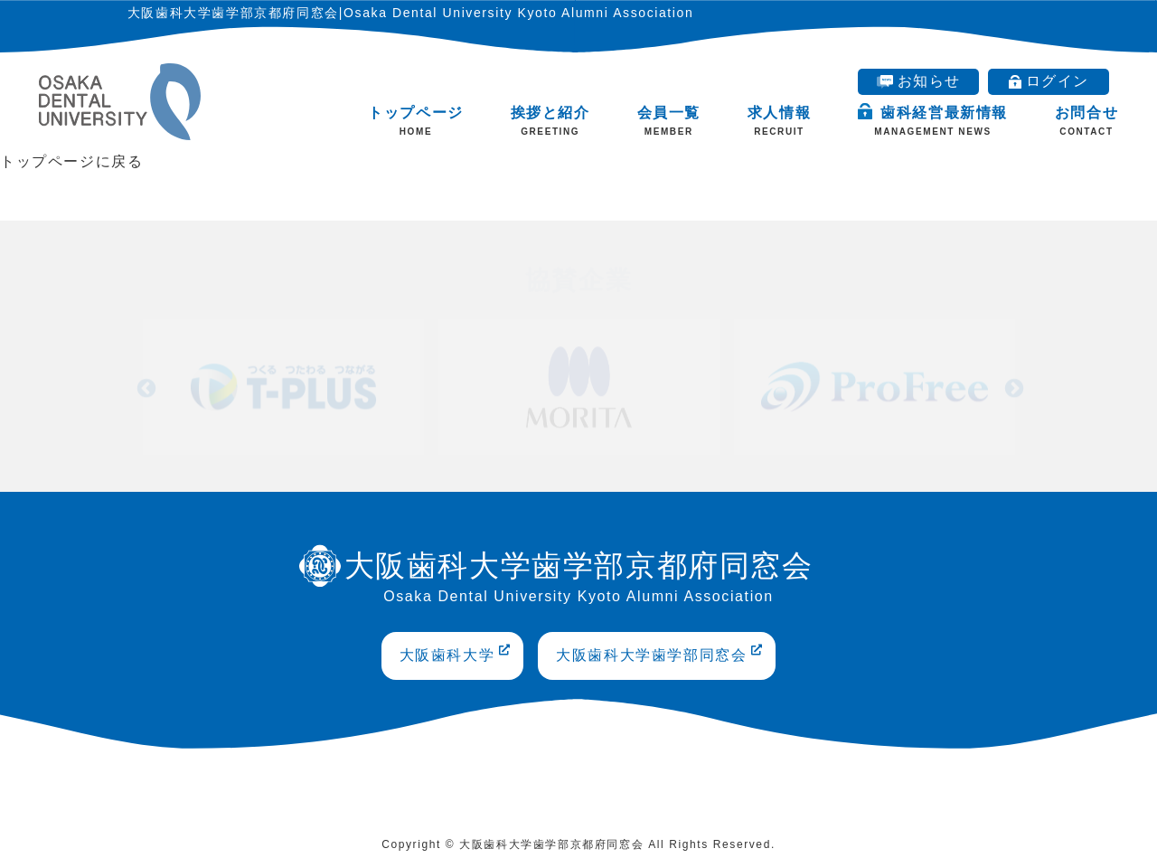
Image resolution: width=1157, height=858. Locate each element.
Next (1012, 384)
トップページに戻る (71, 161)
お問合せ (1086, 121)
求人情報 (779, 121)
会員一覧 (669, 121)
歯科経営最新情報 (933, 120)
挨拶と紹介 (550, 121)
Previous (145, 384)
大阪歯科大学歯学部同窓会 (659, 654)
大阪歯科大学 (456, 654)
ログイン (1049, 81)
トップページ (416, 121)
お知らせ (919, 81)
